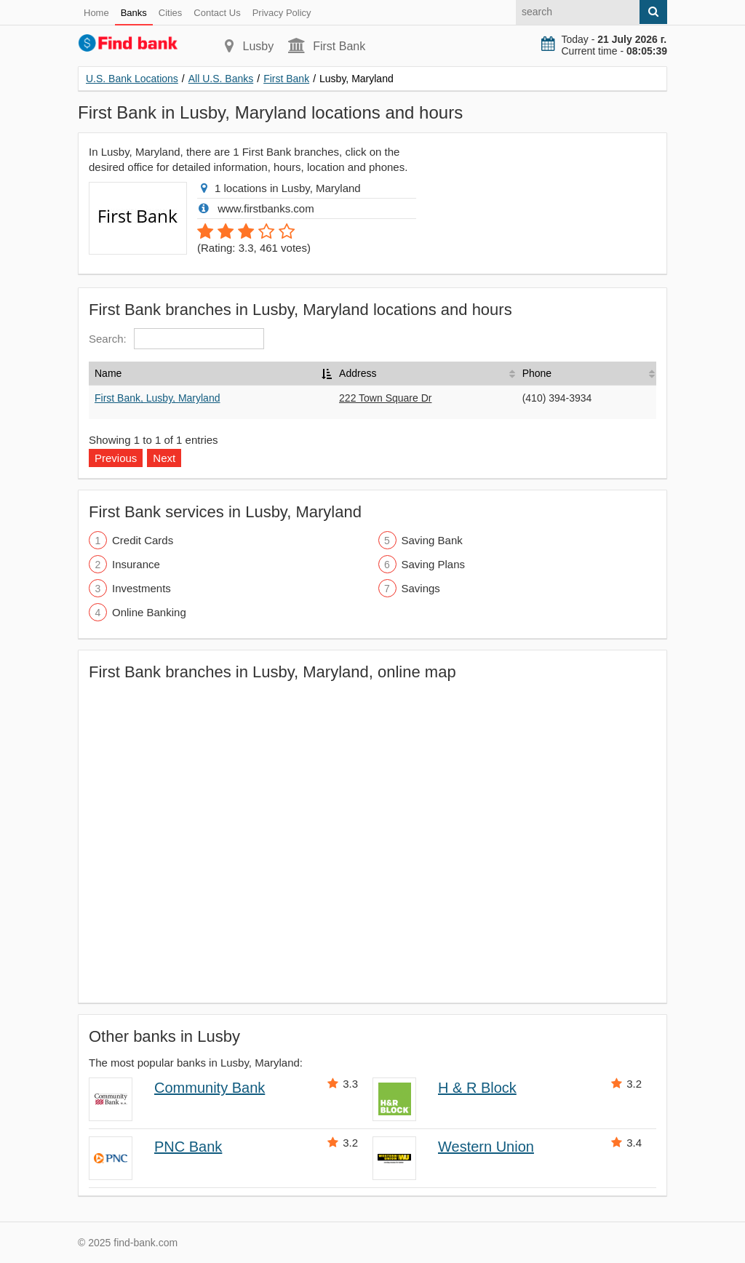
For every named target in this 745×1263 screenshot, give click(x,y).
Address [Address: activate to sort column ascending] (357, 373)
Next (164, 458)
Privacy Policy (281, 12)
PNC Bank (188, 1147)
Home (96, 12)
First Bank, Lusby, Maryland (157, 398)
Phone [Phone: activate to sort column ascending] (536, 373)
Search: (176, 338)
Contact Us (217, 12)
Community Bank (209, 1088)
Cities (171, 12)
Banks (134, 12)
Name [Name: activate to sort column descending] (108, 373)
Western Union (486, 1147)
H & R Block (477, 1088)
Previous (116, 458)
